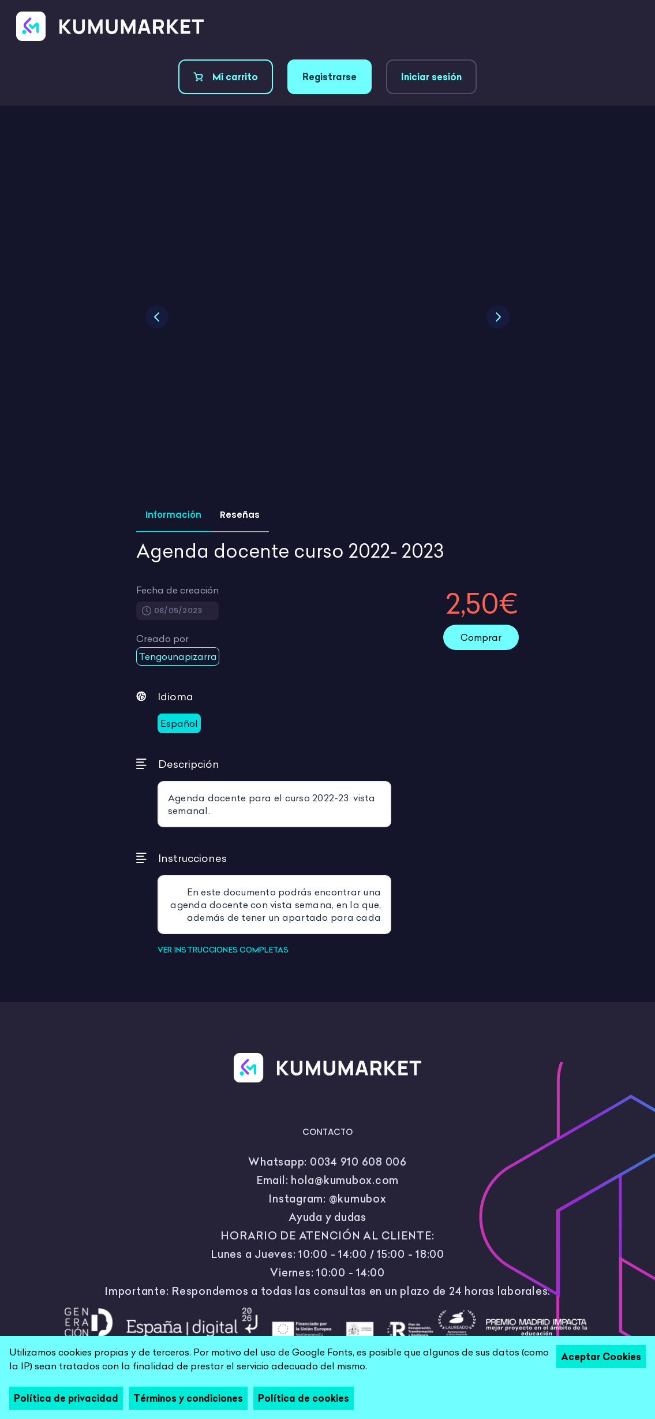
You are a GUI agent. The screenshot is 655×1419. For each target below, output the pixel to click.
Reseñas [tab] (240, 515)
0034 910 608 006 (358, 1161)
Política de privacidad (66, 1398)
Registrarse (329, 77)
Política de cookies (303, 1398)
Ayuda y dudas (327, 1217)
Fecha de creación (177, 590)
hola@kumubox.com (345, 1180)
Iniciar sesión (431, 77)
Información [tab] (173, 515)
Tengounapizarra (178, 656)
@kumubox (358, 1198)
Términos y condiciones (188, 1398)
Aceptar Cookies (601, 1356)
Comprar (481, 637)
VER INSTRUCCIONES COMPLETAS (223, 949)
